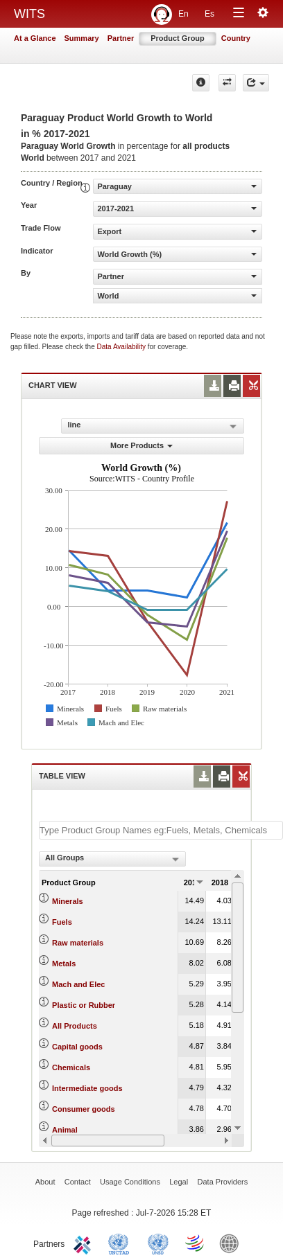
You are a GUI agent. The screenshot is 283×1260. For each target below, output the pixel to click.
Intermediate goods (87, 1088)
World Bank (232, 1243)
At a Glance (35, 38)
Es (209, 14)
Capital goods (77, 1046)
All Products (74, 1026)
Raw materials (77, 943)
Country (235, 38)
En (183, 14)
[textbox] (161, 830)
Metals (64, 963)
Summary (82, 38)
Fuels (62, 922)
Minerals (67, 901)
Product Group (178, 38)
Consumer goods (83, 1109)
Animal (65, 1130)
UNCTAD (121, 1243)
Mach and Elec (78, 984)
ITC (84, 1243)
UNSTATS (158, 1243)
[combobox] (112, 859)
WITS (29, 14)
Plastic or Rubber (83, 1005)
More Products (141, 445)
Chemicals (71, 1067)
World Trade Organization (195, 1243)
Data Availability (122, 347)
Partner (121, 38)
